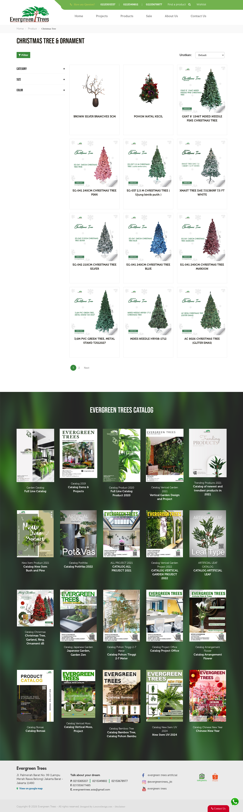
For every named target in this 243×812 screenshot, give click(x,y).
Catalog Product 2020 (121, 491)
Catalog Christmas (35, 638)
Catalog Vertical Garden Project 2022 (165, 570)
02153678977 (154, 4)
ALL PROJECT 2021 (121, 567)
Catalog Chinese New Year (208, 729)
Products (126, 16)
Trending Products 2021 (208, 489)
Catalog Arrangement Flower (208, 653)
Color (41, 90)
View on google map (30, 788)
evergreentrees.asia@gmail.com (90, 789)
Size (41, 79)
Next (86, 367)
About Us (171, 16)
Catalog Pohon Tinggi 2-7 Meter (121, 653)
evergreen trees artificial (159, 775)
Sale (149, 16)
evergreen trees (154, 788)
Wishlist (201, 4)
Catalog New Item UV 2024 (165, 731)
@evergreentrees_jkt (157, 782)
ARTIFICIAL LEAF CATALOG (208, 568)
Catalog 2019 (78, 487)
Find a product (180, 4)
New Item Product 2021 (35, 567)
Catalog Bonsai (35, 729)
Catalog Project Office (165, 649)
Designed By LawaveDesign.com (96, 806)
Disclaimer (120, 806)
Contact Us (198, 16)
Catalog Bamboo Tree (121, 732)
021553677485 (80, 785)
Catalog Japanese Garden (78, 651)
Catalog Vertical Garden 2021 (165, 493)
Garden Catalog (35, 489)
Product (32, 28)
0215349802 (130, 4)
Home (79, 16)
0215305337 (107, 4)
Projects (102, 16)
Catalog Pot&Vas (78, 565)
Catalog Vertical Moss (78, 727)
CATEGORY (41, 69)
